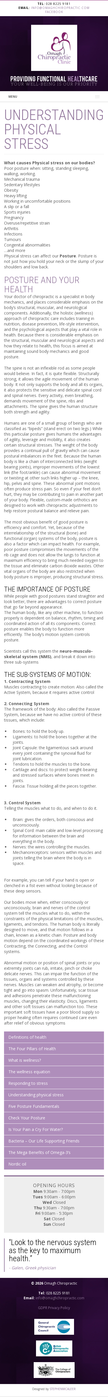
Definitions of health (27, 1037)
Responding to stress (28, 1083)
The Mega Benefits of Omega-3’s (39, 1152)
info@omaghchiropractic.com (60, 8)
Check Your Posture (26, 1118)
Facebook (54, 12)
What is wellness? (24, 1060)
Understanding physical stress (36, 1094)
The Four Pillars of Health (32, 1048)
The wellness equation (29, 1071)
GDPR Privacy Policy (54, 1307)
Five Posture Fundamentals (33, 1106)
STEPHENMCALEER (63, 1389)
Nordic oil (17, 1164)
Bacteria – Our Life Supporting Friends (43, 1141)
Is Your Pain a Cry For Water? (35, 1129)
